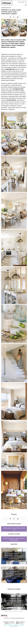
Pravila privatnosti (8, 624)
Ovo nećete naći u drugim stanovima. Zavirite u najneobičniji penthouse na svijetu (14, 576)
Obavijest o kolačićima (19, 624)
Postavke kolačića (14, 626)
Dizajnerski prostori (6, 7)
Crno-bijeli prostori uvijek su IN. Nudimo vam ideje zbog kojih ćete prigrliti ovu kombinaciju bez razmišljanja (14, 603)
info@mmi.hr (22, 621)
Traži (26, 5)
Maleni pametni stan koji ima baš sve (14, 529)
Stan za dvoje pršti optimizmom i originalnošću (14, 539)
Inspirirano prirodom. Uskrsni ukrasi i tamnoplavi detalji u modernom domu (14, 557)
